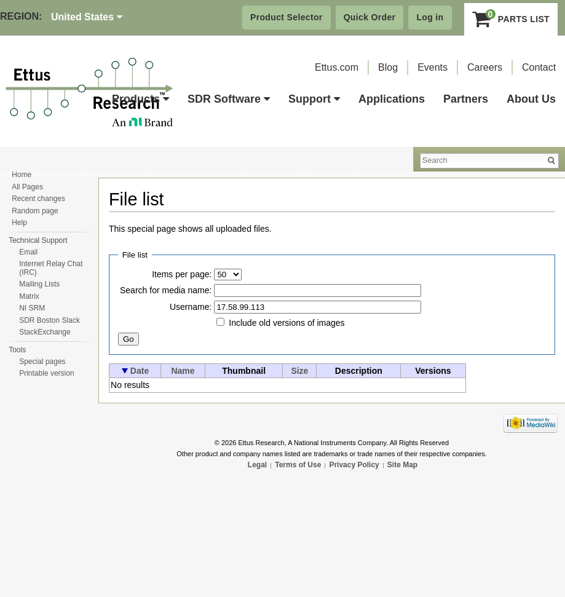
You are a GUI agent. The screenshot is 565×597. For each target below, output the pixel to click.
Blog (388, 67)
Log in (429, 17)
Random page (35, 211)
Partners (465, 99)
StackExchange (44, 332)
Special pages (42, 361)
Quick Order (370, 17)
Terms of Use (298, 465)
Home (21, 174)
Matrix (29, 296)
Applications (391, 99)
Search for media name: (165, 290)
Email (28, 252)
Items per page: (181, 274)
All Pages (27, 187)
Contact (539, 67)
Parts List (511, 19)
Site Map (402, 465)
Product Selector (286, 17)
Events (432, 67)
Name (182, 371)
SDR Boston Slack (49, 320)
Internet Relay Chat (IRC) (50, 268)
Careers (484, 67)
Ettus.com (336, 67)
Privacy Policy (354, 465)
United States (86, 17)
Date (139, 371)
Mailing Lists (39, 284)
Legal (257, 465)
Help (19, 222)
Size (299, 371)
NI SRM (32, 308)
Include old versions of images (286, 323)
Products (140, 99)
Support (314, 99)
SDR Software (229, 99)
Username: (190, 307)
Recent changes (38, 198)
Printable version (46, 373)
